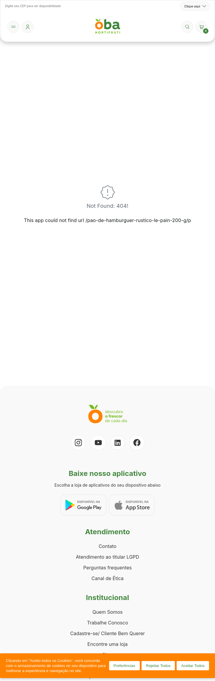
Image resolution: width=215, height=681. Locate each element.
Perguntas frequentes (107, 568)
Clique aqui (195, 6)
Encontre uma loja (107, 644)
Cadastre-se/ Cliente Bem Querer (107, 633)
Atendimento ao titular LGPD (107, 557)
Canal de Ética (107, 578)
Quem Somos (107, 612)
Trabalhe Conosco (107, 623)
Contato (108, 546)
